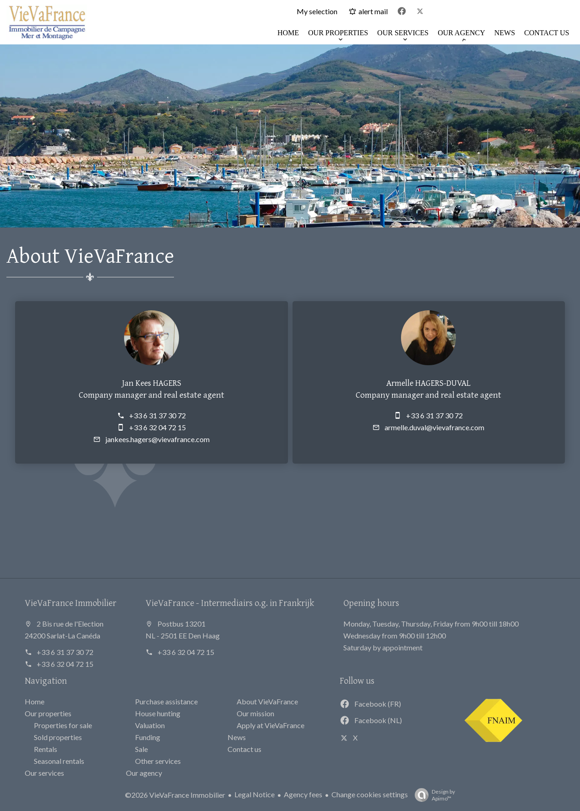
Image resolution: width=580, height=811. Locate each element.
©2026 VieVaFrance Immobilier (175, 794)
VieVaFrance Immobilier (70, 602)
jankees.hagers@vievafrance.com (157, 439)
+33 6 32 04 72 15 (157, 427)
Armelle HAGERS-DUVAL (428, 382)
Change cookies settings (369, 794)
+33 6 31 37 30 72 (157, 415)
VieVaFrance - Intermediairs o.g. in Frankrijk (230, 602)
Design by (432, 795)
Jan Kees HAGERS (151, 382)
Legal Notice (254, 794)
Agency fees (303, 794)
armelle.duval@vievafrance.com (434, 427)
